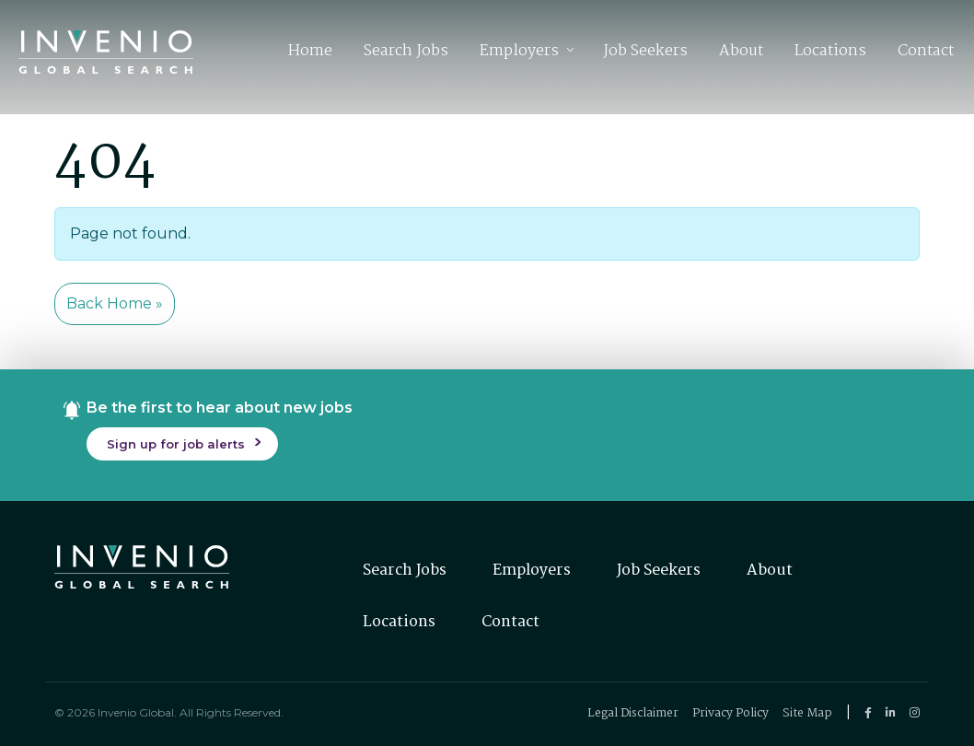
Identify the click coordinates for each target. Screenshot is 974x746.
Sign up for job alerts (176, 444)
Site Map (807, 713)
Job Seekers (645, 53)
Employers (519, 53)
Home (310, 53)
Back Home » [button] (114, 303)
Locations (830, 53)
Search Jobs (406, 53)
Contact (926, 53)
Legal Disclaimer (632, 713)
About (741, 53)
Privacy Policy (730, 713)
